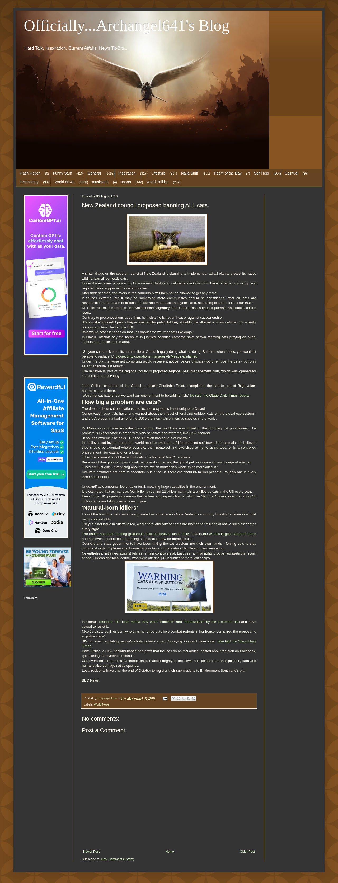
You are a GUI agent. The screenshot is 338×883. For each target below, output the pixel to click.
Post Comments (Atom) (117, 859)
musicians (100, 182)
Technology (29, 182)
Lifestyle (158, 173)
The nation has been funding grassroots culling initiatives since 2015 (135, 534)
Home (170, 851)
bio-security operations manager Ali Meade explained (156, 356)
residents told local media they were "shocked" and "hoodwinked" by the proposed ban (169, 622)
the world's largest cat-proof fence (229, 534)
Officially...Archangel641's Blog (126, 25)
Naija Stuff (189, 173)
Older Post (247, 851)
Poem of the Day (227, 173)
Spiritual (291, 173)
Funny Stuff (62, 173)
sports (126, 182)
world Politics (157, 182)
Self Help (261, 173)
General (94, 173)
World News (64, 182)
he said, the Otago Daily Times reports (219, 395)
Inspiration (127, 173)
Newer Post (91, 851)
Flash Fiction (30, 173)
